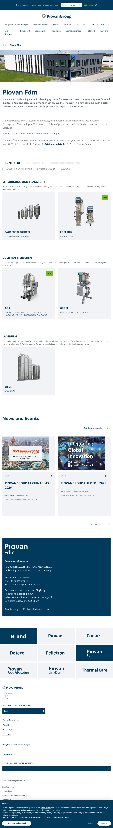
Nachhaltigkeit (8, 730)
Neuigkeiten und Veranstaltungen (16, 25)
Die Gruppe (8, 32)
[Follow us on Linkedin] (93, 24)
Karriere (104, 31)
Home (5, 45)
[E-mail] (21, 711)
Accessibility (7, 735)
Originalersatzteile (54, 144)
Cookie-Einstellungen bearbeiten (14, 781)
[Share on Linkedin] (51, 476)
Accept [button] (104, 823)
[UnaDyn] (56, 670)
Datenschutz (42, 609)
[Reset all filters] (4, 174)
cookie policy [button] (55, 810)
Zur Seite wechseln (93, 428)
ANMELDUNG (7, 755)
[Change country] (84, 24)
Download (67, 25)
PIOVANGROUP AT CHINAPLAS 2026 (27, 485)
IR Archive (6, 725)
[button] (88, 5)
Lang (77, 25)
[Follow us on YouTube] (97, 24)
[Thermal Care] (94, 670)
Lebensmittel (41, 31)
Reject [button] (90, 823)
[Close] (96, 5)
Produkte (56, 31)
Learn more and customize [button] (17, 823)
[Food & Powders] (18, 670)
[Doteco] (18, 653)
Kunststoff (25, 31)
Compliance (6, 799)
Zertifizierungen (13, 609)
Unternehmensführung (40, 25)
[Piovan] (56, 636)
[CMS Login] (102, 24)
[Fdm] (94, 653)
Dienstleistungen (73, 31)
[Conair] (94, 636)
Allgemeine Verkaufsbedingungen (14, 795)
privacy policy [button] (45, 808)
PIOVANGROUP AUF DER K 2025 (83, 483)
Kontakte (56, 25)
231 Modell (28, 609)
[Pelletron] (56, 653)
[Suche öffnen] (109, 24)
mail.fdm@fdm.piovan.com (26, 584)
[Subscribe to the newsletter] (43, 711)
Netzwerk (91, 31)
